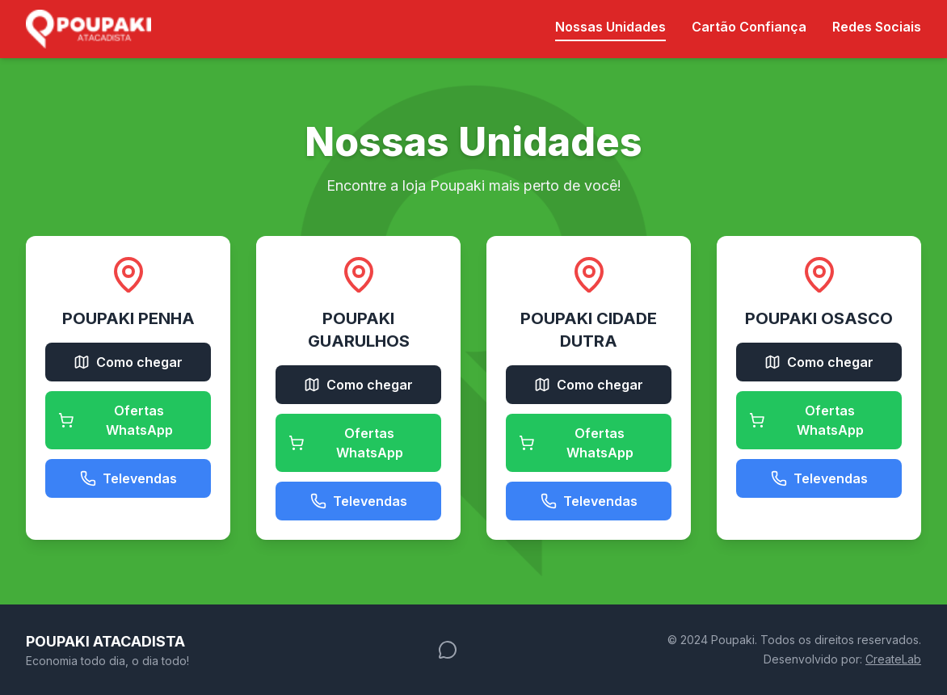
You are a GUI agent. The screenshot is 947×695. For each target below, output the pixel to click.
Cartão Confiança (749, 27)
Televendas (128, 478)
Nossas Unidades (610, 27)
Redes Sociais (876, 27)
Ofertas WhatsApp (115, 420)
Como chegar (128, 362)
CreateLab (893, 659)
